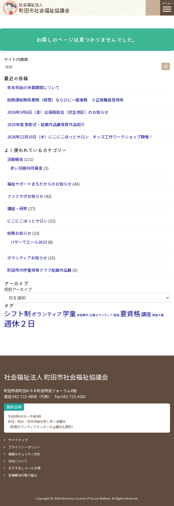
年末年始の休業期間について (33, 87)
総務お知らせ (19, 233)
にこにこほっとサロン (27, 221)
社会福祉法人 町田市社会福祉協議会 (56, 377)
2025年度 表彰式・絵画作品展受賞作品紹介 (46, 124)
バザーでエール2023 (28, 242)
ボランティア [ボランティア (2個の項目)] (47, 314)
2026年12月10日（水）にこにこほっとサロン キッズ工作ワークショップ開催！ (80, 136)
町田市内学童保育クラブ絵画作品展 (39, 270)
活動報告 (15, 159)
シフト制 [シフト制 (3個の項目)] (17, 313)
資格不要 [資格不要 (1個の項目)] (158, 315)
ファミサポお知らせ (25, 196)
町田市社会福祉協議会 (44, 8)
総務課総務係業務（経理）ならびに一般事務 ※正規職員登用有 (65, 100)
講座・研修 (17, 208)
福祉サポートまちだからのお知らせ (39, 184)
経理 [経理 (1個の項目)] (116, 315)
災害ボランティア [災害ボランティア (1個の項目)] (101, 315)
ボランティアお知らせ (27, 257)
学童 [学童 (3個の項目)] (69, 313)
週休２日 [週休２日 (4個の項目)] (19, 323)
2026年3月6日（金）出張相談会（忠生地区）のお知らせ (57, 112)
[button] (16, 439)
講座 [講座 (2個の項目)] (146, 314)
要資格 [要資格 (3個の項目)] (130, 313)
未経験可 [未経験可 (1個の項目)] (83, 315)
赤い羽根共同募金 (26, 168)
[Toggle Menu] (167, 9)
